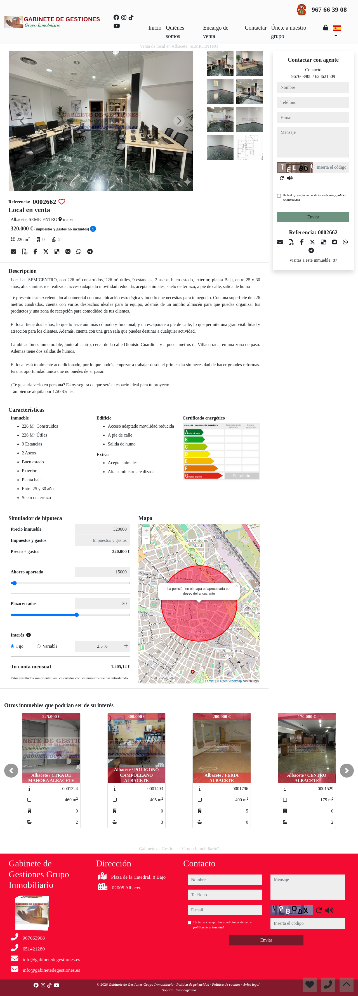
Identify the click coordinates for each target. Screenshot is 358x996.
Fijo (19, 646)
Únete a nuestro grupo (288, 32)
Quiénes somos (175, 32)
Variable (50, 646)
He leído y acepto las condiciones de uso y (314, 197)
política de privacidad (208, 927)
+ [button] (146, 531)
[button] (11, 771)
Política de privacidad (193, 984)
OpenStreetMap (231, 681)
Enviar (313, 217)
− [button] (146, 539)
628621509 (325, 76)
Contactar (256, 28)
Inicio (154, 28)
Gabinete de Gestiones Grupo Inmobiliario (142, 984)
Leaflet (210, 681)
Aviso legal (251, 984)
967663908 (301, 76)
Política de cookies (226, 984)
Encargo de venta (215, 32)
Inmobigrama (185, 990)
